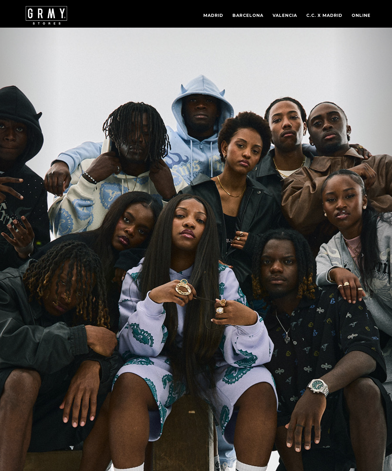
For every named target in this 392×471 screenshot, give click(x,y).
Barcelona (247, 15)
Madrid (213, 15)
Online (361, 15)
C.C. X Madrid (324, 15)
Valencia (285, 15)
